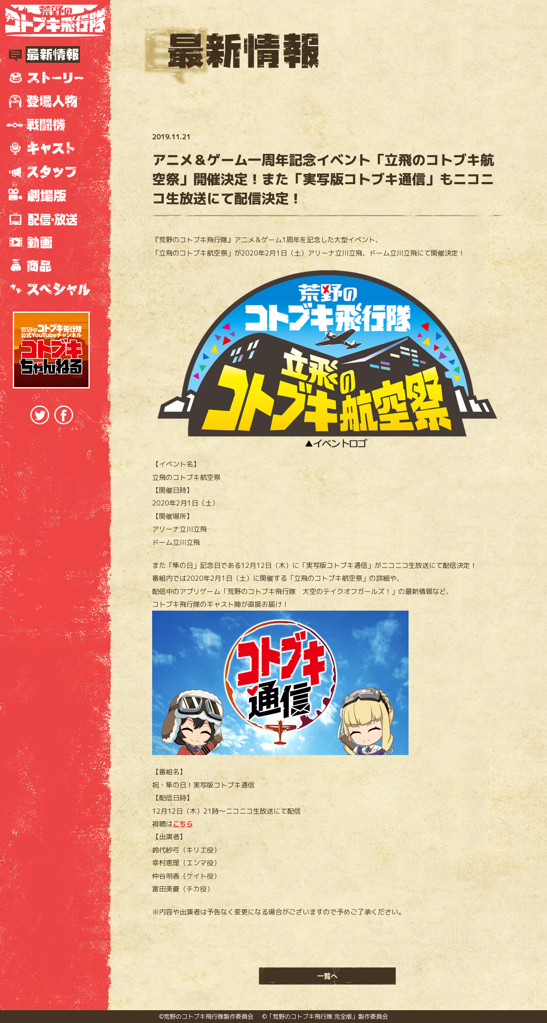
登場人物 (51, 101)
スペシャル (51, 289)
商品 (51, 266)
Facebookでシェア (63, 415)
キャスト (51, 148)
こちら (183, 824)
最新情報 (51, 54)
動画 (51, 242)
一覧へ (327, 976)
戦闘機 (51, 125)
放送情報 (51, 219)
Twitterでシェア (39, 415)
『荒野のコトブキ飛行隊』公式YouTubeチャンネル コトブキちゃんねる (51, 350)
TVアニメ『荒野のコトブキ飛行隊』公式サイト (55, 20)
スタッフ (51, 172)
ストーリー (51, 78)
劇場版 (51, 195)
